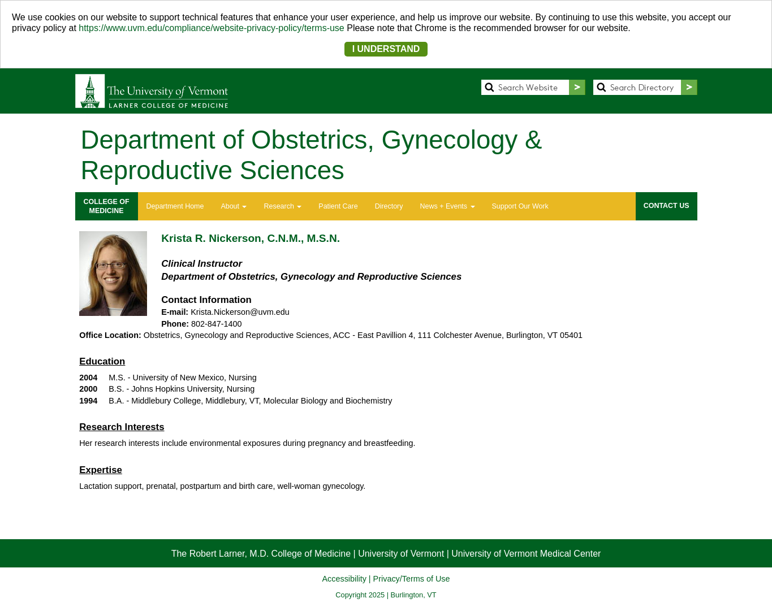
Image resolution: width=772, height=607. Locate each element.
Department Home (175, 206)
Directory (389, 206)
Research (282, 206)
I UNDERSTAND (386, 49)
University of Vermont (401, 553)
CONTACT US (666, 206)
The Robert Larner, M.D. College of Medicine (261, 553)
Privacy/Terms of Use (411, 578)
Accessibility (344, 578)
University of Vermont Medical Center (526, 553)
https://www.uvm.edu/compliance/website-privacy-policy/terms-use (211, 28)
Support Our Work (520, 206)
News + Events (447, 206)
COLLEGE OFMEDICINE (107, 206)
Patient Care (337, 206)
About (234, 206)
